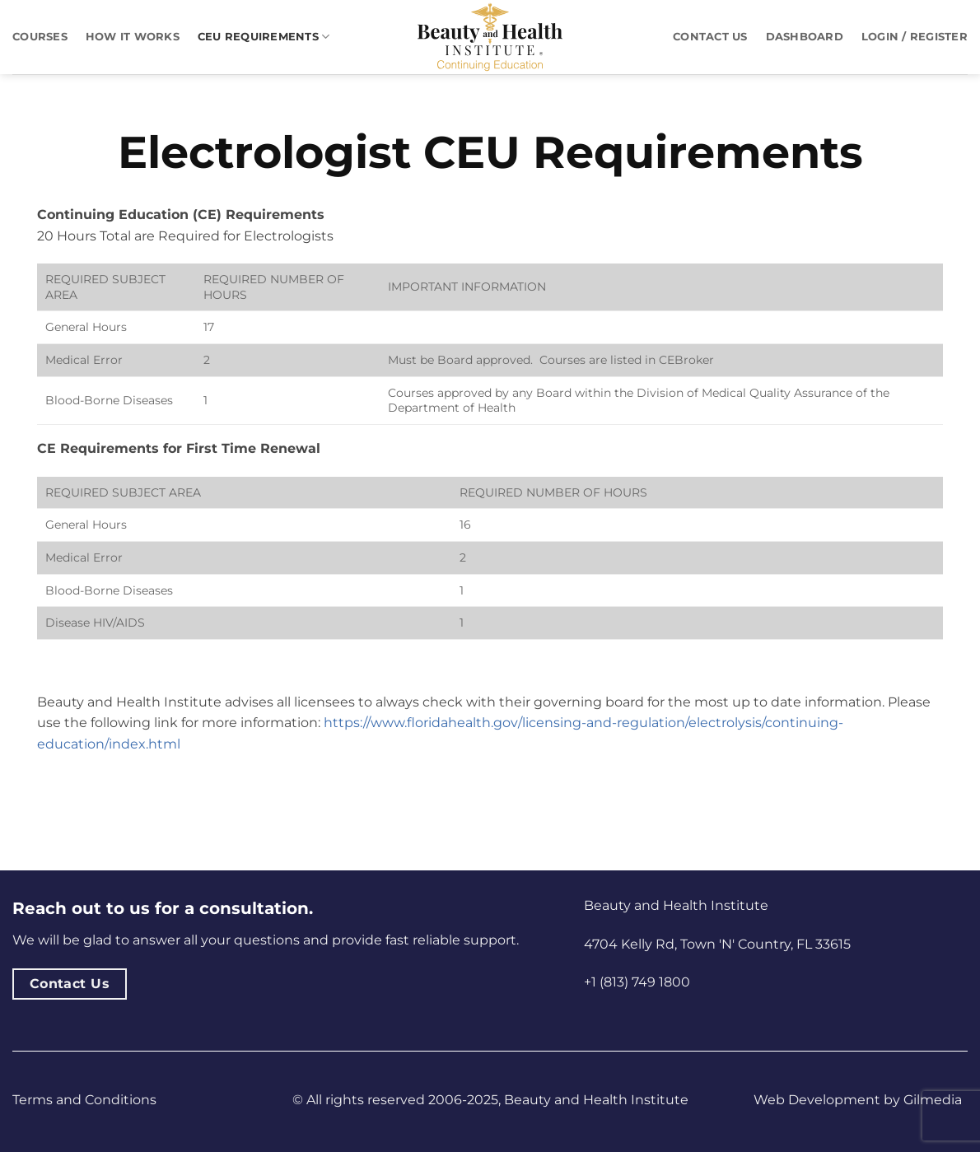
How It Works (133, 36)
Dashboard (804, 36)
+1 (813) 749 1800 (637, 982)
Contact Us (710, 36)
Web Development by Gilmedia (858, 1100)
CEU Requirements (264, 36)
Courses (40, 36)
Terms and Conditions (84, 1100)
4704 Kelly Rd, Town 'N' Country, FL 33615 (717, 944)
